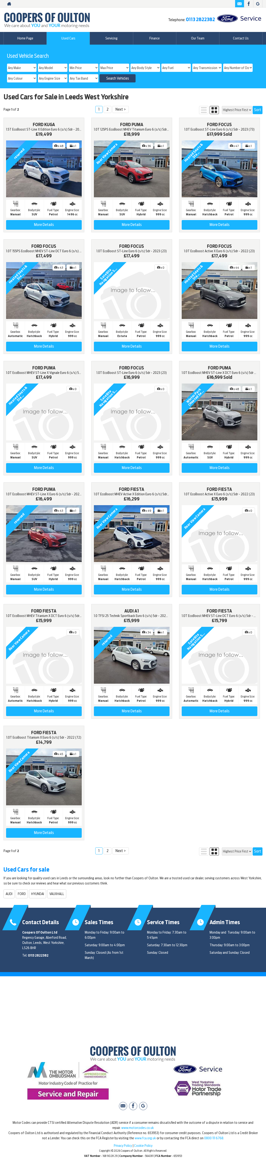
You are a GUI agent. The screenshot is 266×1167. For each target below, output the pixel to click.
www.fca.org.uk (145, 1138)
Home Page (25, 38)
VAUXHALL (56, 894)
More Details (44, 224)
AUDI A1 (131, 611)
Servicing (111, 38)
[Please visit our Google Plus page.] (257, 4)
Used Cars (68, 38)
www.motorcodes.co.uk (137, 1128)
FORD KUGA (44, 124)
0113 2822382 (200, 19)
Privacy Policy (123, 1146)
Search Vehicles (117, 78)
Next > (120, 109)
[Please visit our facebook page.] (248, 4)
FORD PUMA (131, 124)
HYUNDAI (37, 894)
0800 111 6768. (214, 1138)
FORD (22, 894)
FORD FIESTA (131, 489)
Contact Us (241, 38)
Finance (154, 38)
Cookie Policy (143, 1146)
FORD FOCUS (219, 124)
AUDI (9, 894)
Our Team (197, 38)
